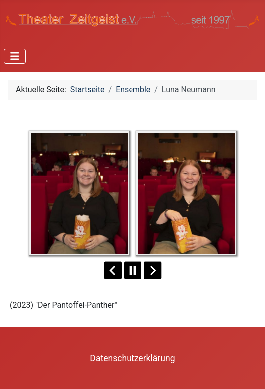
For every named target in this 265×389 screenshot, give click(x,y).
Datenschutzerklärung (132, 358)
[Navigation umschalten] (15, 56)
